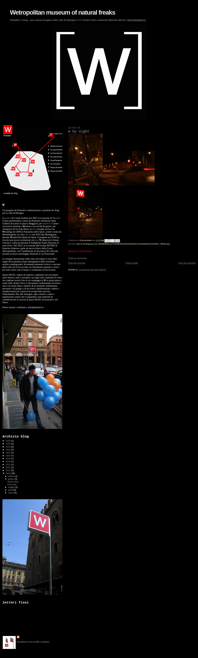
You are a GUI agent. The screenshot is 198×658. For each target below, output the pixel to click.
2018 (8, 461)
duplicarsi (47, 223)
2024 (8, 443)
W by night (11, 484)
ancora (28, 234)
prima (8, 218)
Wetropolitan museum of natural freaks (62, 12)
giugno (11, 479)
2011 (8, 470)
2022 (8, 449)
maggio (11, 487)
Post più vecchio (187, 263)
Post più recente (76, 263)
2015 (8, 467)
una (37, 240)
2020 (8, 455)
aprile (10, 490)
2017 (8, 464)
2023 (8, 447)
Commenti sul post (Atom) (92, 269)
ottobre (11, 476)
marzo (11, 493)
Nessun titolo (12, 482)
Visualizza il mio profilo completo (33, 642)
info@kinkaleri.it (137, 20)
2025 (8, 441)
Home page (132, 263)
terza (34, 229)
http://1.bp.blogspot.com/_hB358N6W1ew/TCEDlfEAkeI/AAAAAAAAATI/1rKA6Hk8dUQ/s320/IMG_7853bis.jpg (123, 244)
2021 (8, 452)
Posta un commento (77, 258)
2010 (8, 473)
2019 (8, 458)
